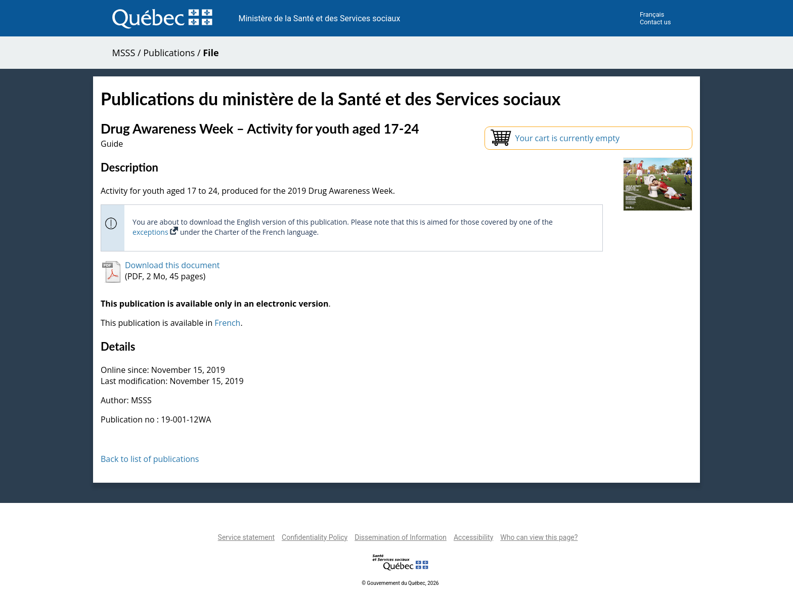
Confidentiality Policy (314, 537)
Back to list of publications (150, 458)
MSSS (124, 53)
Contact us (655, 22)
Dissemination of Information (401, 537)
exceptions (155, 232)
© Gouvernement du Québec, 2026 (400, 583)
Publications (169, 53)
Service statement (246, 537)
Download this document (172, 265)
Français (652, 14)
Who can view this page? (539, 537)
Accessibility (473, 537)
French (227, 322)
